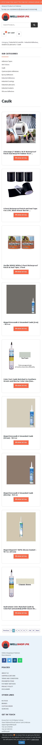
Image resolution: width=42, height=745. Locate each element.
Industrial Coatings (8, 81)
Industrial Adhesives (8, 78)
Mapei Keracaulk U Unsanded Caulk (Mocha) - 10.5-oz (18, 494)
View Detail (21, 158)
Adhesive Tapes (7, 61)
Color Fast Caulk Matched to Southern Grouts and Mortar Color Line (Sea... (19, 380)
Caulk (19, 44)
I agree (22, 742)
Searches (5, 709)
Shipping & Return (8, 676)
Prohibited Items (8, 681)
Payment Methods (9, 684)
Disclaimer (6, 689)
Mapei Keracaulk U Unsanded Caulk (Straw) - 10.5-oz (18, 437)
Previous (6, 630)
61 (33, 630)
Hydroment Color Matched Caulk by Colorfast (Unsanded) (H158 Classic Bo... (19, 607)
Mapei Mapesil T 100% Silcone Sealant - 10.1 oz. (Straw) (20, 551)
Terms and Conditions (10, 678)
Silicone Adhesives (8, 91)
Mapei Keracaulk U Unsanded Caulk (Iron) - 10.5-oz (20, 323)
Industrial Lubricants (8, 85)
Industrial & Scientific (16, 42)
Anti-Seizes (5, 64)
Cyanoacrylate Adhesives (10, 71)
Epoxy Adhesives (7, 75)
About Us (5, 673)
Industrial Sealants (8, 88)
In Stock (5, 701)
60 (30, 630)
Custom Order (7, 706)
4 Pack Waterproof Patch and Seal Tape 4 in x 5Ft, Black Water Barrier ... (20, 209)
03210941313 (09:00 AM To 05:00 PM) (23, 9)
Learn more (35, 739)
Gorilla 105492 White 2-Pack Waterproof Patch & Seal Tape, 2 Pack (20, 266)
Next (37, 630)
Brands (4, 703)
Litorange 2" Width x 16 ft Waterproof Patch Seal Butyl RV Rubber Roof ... (19, 152)
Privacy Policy (7, 686)
